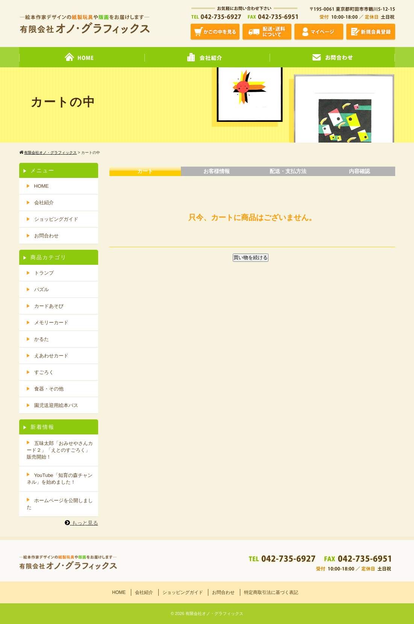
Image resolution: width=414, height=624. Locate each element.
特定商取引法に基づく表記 (271, 592)
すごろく (44, 372)
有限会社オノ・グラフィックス (214, 613)
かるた (41, 339)
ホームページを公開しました (60, 504)
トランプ (44, 273)
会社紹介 (44, 202)
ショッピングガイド (182, 592)
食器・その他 (49, 389)
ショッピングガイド (56, 219)
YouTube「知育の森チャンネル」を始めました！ (60, 478)
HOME (41, 186)
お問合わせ (46, 235)
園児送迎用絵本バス (56, 405)
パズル (41, 289)
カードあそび (49, 306)
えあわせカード (51, 355)
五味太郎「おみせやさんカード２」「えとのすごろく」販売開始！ (60, 450)
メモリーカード (51, 322)
